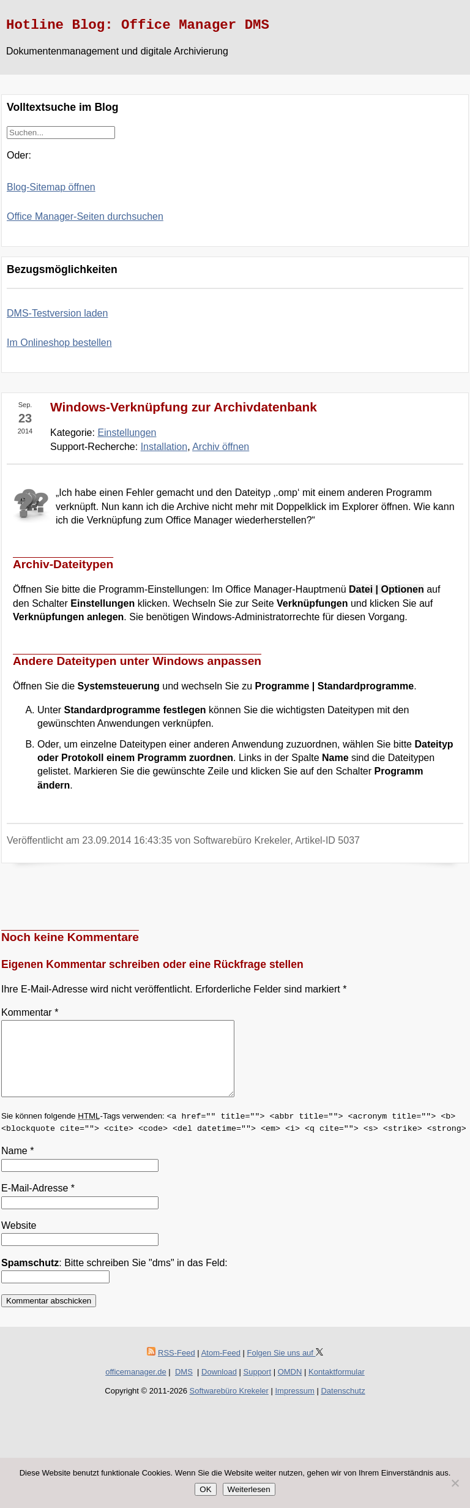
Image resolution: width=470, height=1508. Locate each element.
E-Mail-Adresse (38, 1203)
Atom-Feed (221, 1367)
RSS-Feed (176, 1367)
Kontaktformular (336, 1386)
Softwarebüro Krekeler (229, 1405)
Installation (164, 446)
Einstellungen (126, 432)
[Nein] (455, 1483)
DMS (184, 1386)
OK (205, 1489)
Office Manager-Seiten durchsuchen (85, 216)
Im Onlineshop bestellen (59, 342)
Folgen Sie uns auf (285, 1367)
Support (258, 1386)
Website (19, 1240)
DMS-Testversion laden (57, 313)
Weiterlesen (249, 1489)
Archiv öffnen (220, 446)
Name (17, 1165)
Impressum (295, 1405)
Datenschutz (343, 1405)
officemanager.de (135, 1386)
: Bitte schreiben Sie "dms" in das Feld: (114, 1277)
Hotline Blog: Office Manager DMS (137, 25)
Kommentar (29, 1012)
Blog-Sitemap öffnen (51, 187)
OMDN (290, 1386)
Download (219, 1386)
